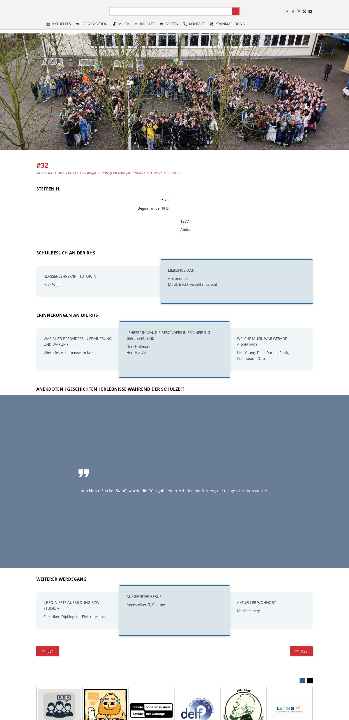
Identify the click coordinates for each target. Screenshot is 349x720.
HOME (59, 173)
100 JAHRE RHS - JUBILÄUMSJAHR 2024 (114, 173)
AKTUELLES (75, 173)
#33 (301, 651)
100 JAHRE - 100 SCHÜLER (162, 173)
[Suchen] (171, 11)
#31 (47, 651)
